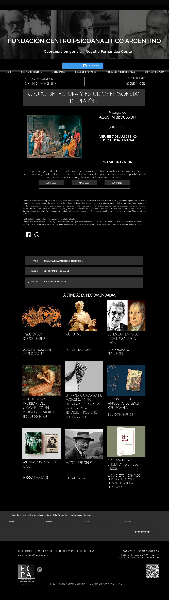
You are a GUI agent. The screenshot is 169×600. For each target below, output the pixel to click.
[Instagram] (39, 569)
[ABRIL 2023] (51, 182)
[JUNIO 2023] (117, 182)
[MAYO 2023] (84, 182)
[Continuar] (26, 78)
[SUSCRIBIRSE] (142, 532)
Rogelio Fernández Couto (108, 51)
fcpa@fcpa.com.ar (38, 555)
